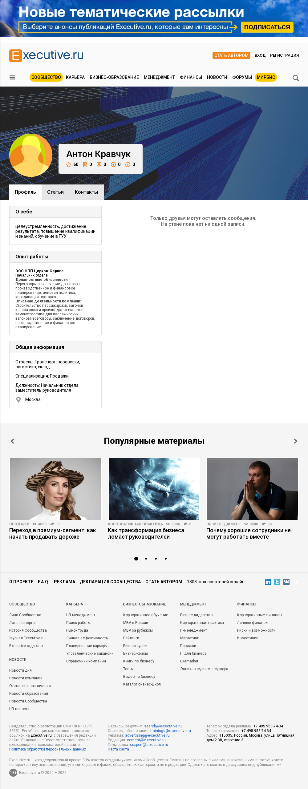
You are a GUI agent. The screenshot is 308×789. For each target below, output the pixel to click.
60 (72, 165)
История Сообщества (28, 630)
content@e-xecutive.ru (146, 740)
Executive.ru (41, 735)
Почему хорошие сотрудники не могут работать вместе (248, 533)
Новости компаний (26, 678)
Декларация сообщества (110, 581)
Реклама (64, 581)
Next (296, 441)
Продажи (19, 524)
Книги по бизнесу (138, 661)
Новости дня (20, 670)
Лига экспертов (23, 623)
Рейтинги (131, 638)
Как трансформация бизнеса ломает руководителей (146, 533)
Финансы (191, 77)
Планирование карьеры (86, 646)
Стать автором (231, 55)
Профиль (25, 192)
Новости (217, 77)
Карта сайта (118, 749)
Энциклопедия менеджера (204, 669)
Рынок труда (77, 630)
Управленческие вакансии (90, 653)
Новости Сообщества (28, 701)
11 (58, 524)
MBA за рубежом (138, 630)
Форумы (242, 77)
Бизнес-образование (114, 77)
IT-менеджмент (193, 630)
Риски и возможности (256, 630)
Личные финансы (252, 623)
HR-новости (19, 709)
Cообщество (22, 604)
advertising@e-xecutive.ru (147, 735)
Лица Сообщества (25, 615)
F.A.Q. (43, 581)
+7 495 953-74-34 (268, 726)
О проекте (21, 581)
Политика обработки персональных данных (47, 749)
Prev (12, 441)
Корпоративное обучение (145, 615)
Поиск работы (78, 623)
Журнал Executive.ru (27, 638)
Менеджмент (159, 77)
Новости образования (28, 693)
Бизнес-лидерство (196, 615)
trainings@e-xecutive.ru (170, 731)
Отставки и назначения (30, 686)
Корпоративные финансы (259, 615)
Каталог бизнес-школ (142, 684)
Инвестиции (247, 638)
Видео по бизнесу (139, 676)
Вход (260, 55)
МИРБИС (266, 77)
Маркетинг (189, 638)
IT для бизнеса (193, 653)
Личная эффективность (87, 638)
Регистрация (284, 55)
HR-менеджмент (223, 524)
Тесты (128, 669)
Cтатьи (55, 192)
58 (269, 524)
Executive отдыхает (26, 646)
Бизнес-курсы (135, 646)
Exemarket (189, 661)
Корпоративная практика (135, 524)
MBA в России (135, 623)
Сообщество (46, 77)
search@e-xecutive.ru (163, 726)
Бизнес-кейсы (135, 653)
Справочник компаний (86, 661)
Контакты (86, 192)
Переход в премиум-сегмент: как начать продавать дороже (52, 533)
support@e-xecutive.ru (149, 744)
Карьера (75, 77)
